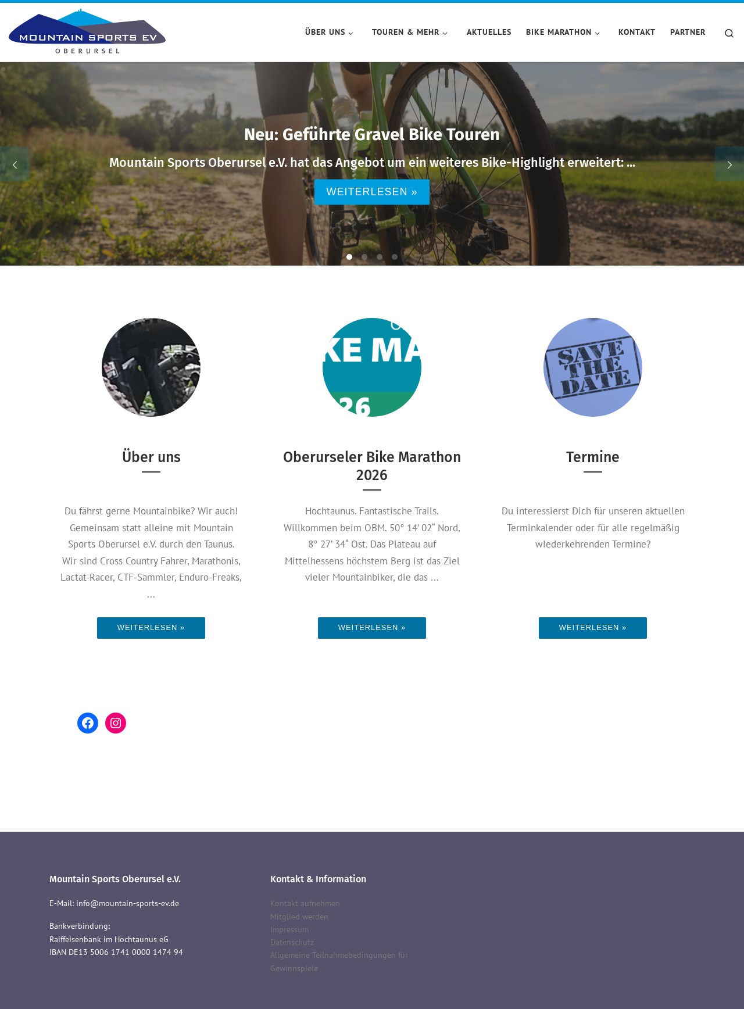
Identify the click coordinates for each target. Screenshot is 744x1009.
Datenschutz (292, 942)
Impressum (289, 929)
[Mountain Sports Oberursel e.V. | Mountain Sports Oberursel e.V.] (87, 30)
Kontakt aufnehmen (305, 903)
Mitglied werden (299, 916)
